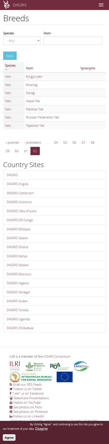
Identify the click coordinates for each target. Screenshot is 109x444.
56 (74, 142)
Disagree (41, 429)
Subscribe (91, 421)
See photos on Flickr (26, 407)
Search (76, 421)
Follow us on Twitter (26, 389)
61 (26, 151)
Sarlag (30, 93)
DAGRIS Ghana (17, 247)
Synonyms (87, 68)
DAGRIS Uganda (18, 319)
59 (8, 151)
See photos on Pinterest (29, 411)
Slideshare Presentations (29, 398)
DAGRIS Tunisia (17, 310)
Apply (10, 55)
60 (17, 151)
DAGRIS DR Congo (20, 220)
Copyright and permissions (48, 421)
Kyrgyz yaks (34, 76)
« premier (12, 142)
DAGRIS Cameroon (20, 193)
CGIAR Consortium (57, 356)
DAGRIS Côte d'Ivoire (21, 211)
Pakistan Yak (34, 109)
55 (65, 142)
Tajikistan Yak (35, 125)
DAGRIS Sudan (17, 301)
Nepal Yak (33, 101)
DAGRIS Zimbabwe (20, 328)
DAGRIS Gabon (17, 238)
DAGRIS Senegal (18, 292)
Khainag (31, 85)
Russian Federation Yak (42, 117)
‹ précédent (33, 142)
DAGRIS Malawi (17, 265)
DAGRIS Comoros (19, 202)
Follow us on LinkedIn (27, 416)
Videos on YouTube (25, 402)
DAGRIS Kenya (17, 256)
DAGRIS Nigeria (18, 283)
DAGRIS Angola (17, 184)
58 (93, 142)
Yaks (8, 76)
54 (56, 142)
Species (8, 33)
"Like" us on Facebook (27, 393)
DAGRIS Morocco (19, 274)
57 (83, 142)
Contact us (18, 421)
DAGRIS (20, 4)
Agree (9, 438)
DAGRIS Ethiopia (18, 229)
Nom (47, 33)
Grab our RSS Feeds (26, 384)
